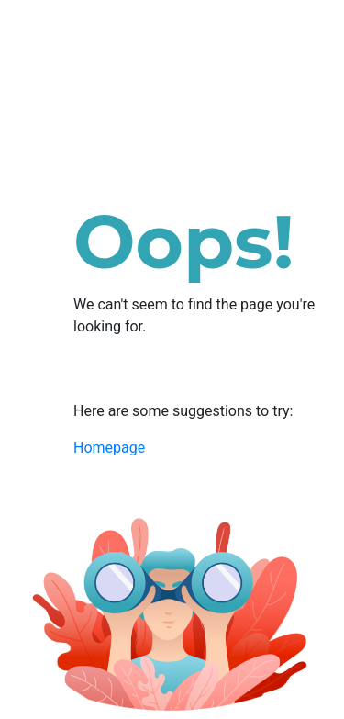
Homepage (109, 447)
